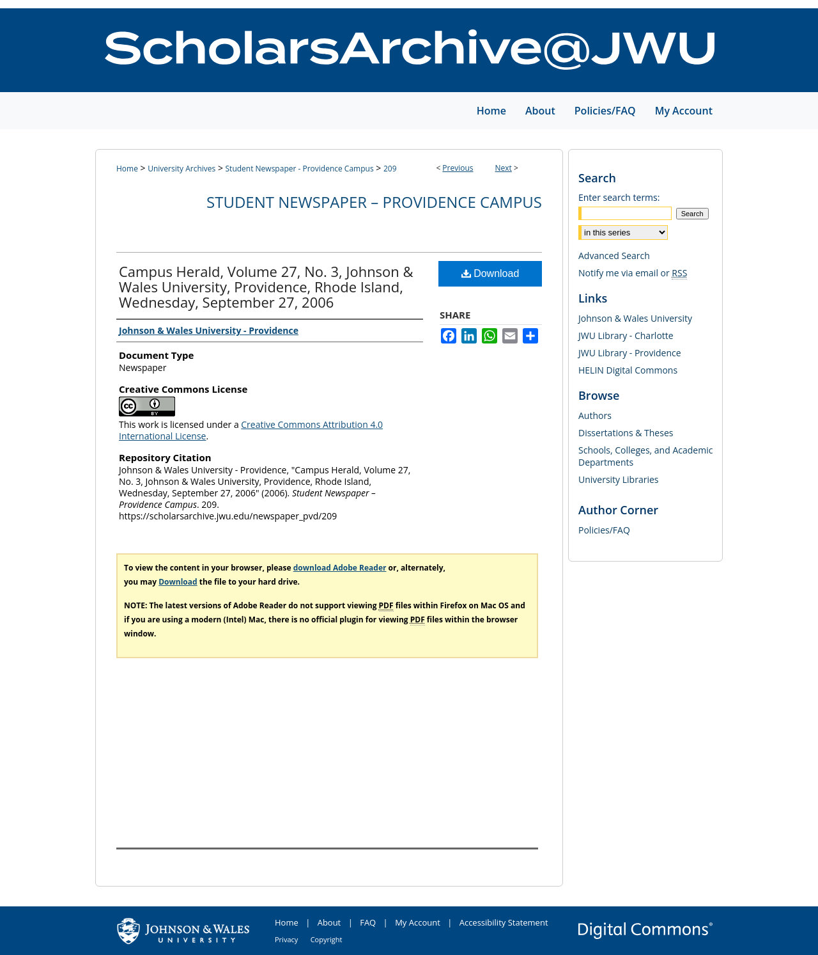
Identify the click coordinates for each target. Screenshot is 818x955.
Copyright (327, 939)
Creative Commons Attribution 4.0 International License (251, 430)
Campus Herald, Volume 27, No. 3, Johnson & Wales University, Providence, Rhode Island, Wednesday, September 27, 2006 (266, 287)
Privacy (286, 939)
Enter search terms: (619, 197)
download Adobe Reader (340, 567)
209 (390, 168)
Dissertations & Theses (625, 433)
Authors (595, 415)
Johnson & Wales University (635, 318)
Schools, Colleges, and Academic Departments (645, 456)
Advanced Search (614, 255)
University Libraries (618, 479)
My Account (417, 922)
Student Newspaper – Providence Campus (374, 201)
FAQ (368, 922)
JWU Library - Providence (629, 353)
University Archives (181, 168)
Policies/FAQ (604, 530)
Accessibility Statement (503, 922)
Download (490, 273)
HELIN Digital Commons (627, 370)
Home (127, 168)
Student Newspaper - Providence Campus (300, 168)
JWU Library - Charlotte (626, 335)
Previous (457, 167)
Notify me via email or (632, 273)
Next (503, 167)
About (329, 922)
